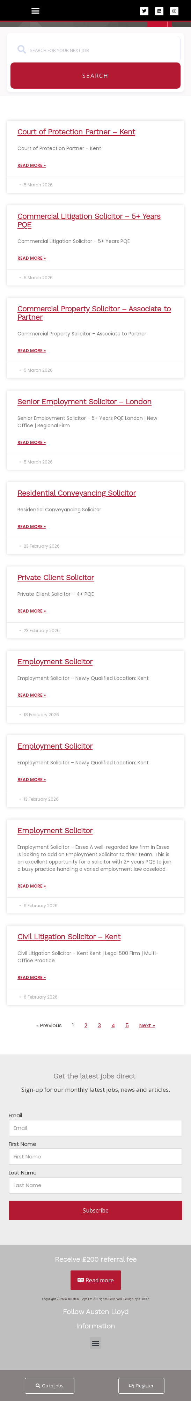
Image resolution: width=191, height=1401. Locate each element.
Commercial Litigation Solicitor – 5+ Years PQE (89, 220)
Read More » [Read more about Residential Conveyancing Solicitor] (31, 526)
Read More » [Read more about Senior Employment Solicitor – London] (31, 442)
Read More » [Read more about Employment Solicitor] (31, 695)
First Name (22, 1144)
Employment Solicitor (55, 661)
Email (15, 1115)
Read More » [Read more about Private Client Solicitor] (31, 611)
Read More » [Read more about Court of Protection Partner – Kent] (31, 165)
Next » (147, 1025)
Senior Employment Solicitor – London (84, 401)
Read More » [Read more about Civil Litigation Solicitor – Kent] (31, 977)
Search (95, 76)
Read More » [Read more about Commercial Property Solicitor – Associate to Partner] (31, 351)
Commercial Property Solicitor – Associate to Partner (94, 312)
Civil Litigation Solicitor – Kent (68, 936)
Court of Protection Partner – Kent (76, 131)
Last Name (23, 1172)
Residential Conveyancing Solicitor (76, 493)
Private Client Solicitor (55, 577)
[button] (35, 10)
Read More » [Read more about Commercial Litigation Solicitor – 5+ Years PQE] (31, 258)
